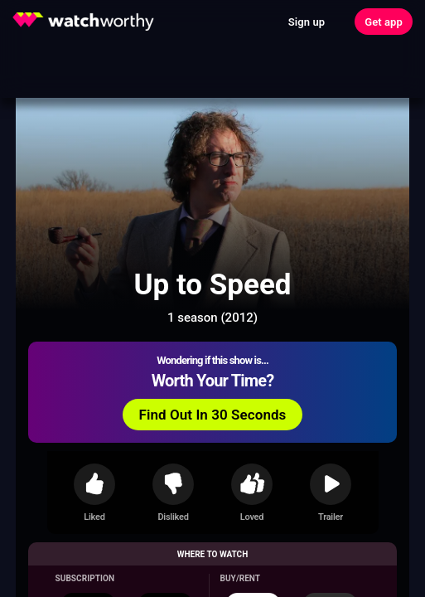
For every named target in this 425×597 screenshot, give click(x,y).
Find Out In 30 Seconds (213, 414)
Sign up (306, 22)
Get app (384, 22)
